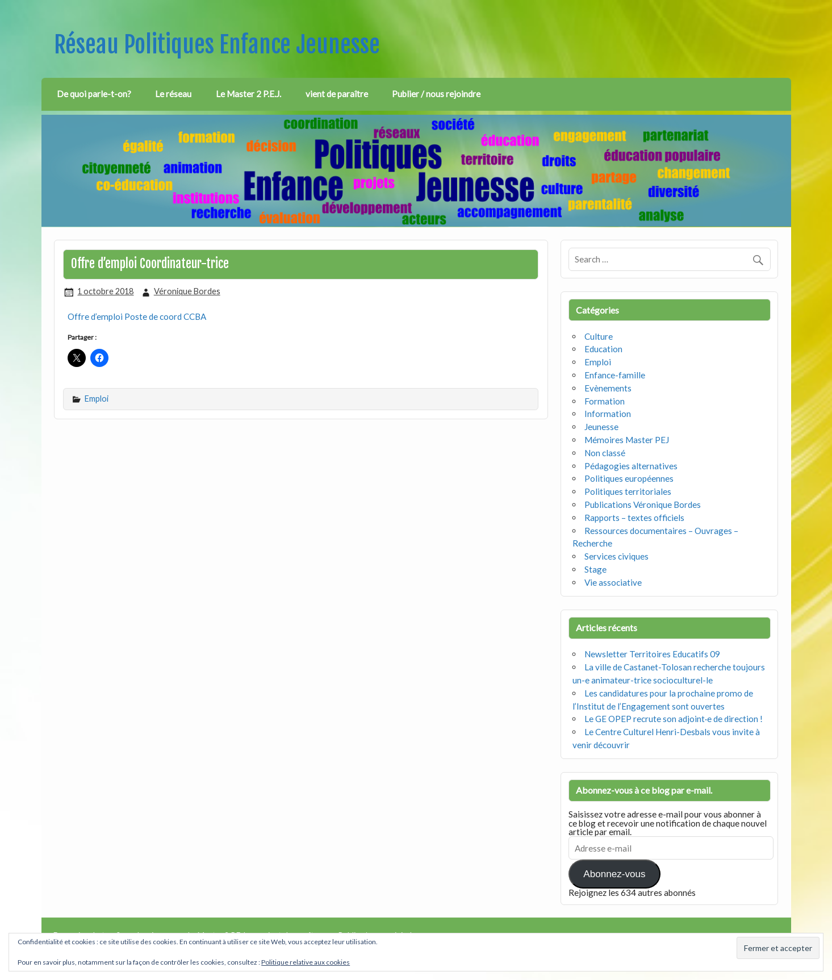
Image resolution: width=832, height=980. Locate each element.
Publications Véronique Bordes (642, 504)
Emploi (96, 398)
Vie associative (613, 582)
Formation (604, 401)
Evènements (608, 388)
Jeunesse (601, 427)
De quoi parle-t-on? (94, 94)
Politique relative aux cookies (305, 962)
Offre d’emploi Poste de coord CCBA (137, 316)
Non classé (604, 453)
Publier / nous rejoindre (436, 94)
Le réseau (173, 94)
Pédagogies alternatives (631, 466)
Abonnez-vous (614, 874)
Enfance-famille (614, 375)
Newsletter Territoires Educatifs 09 (652, 654)
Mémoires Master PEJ (626, 440)
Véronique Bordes (187, 291)
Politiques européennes (629, 478)
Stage (595, 569)
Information (607, 413)
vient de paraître (337, 94)
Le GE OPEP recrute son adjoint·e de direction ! (673, 719)
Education (603, 349)
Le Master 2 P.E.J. (248, 94)
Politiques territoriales (627, 491)
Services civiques (616, 556)
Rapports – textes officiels (634, 517)
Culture (598, 336)
